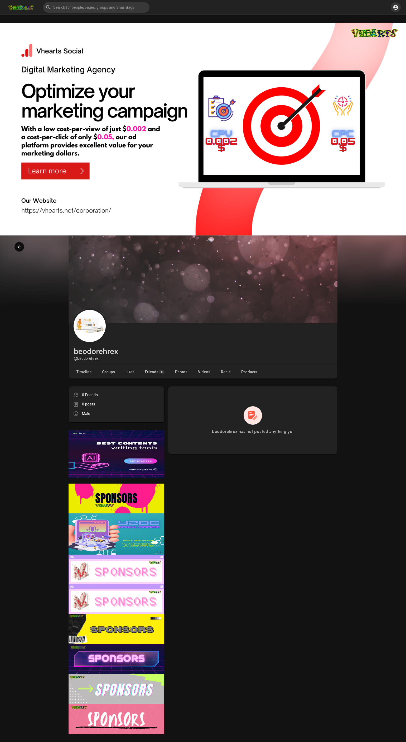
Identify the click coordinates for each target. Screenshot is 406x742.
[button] (96, 7)
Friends (155, 372)
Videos (204, 372)
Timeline (83, 372)
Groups (108, 372)
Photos (181, 372)
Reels (226, 372)
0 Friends (90, 395)
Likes (129, 372)
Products (249, 372)
